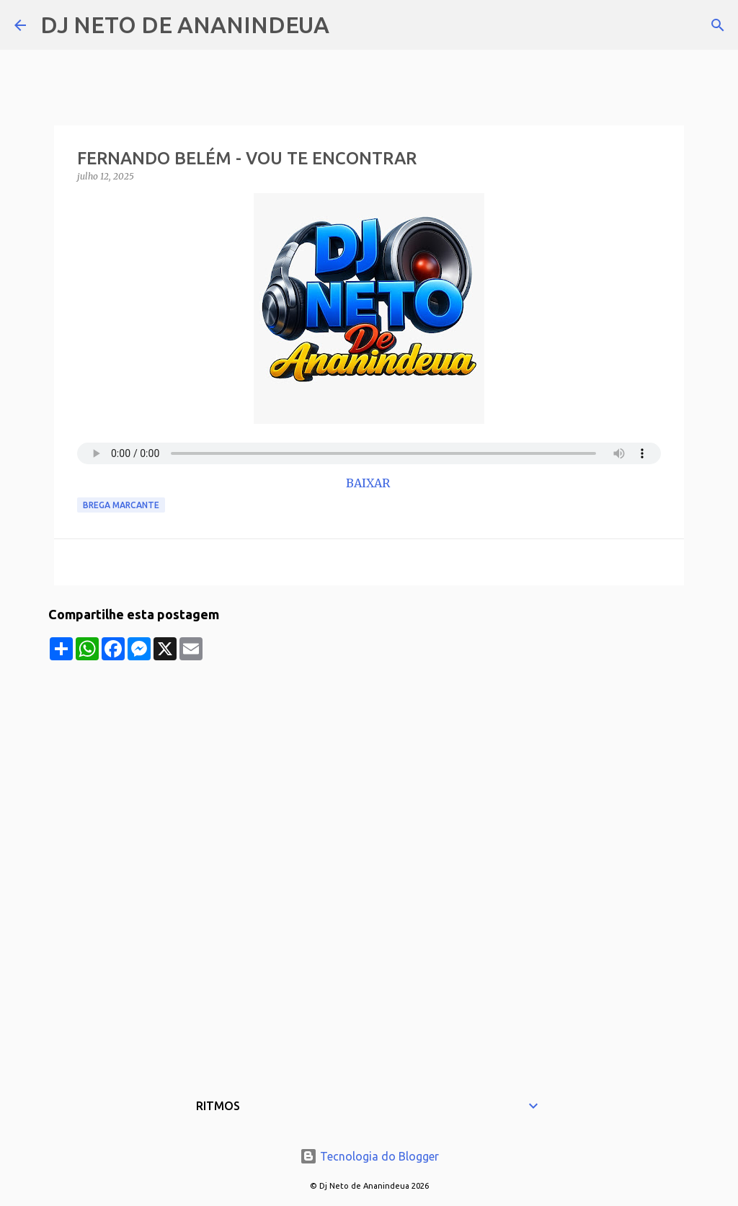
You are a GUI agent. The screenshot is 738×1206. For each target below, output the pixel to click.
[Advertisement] (369, 761)
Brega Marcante (121, 505)
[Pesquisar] (349, 25)
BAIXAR (369, 483)
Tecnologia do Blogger (369, 1156)
